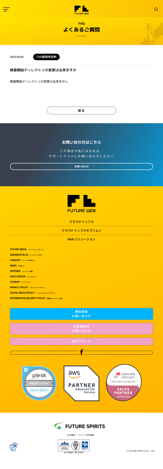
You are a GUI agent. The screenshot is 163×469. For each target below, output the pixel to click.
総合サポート (81, 341)
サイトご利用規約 (86, 435)
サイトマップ (20, 282)
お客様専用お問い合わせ (81, 328)
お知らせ (17, 266)
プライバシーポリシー (27, 287)
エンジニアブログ (26, 255)
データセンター (23, 277)
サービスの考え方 (22, 260)
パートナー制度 (21, 271)
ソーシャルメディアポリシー (33, 293)
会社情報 (71, 435)
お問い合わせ (81, 166)
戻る (81, 110)
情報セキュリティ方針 (36, 298)
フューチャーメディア (26, 249)
